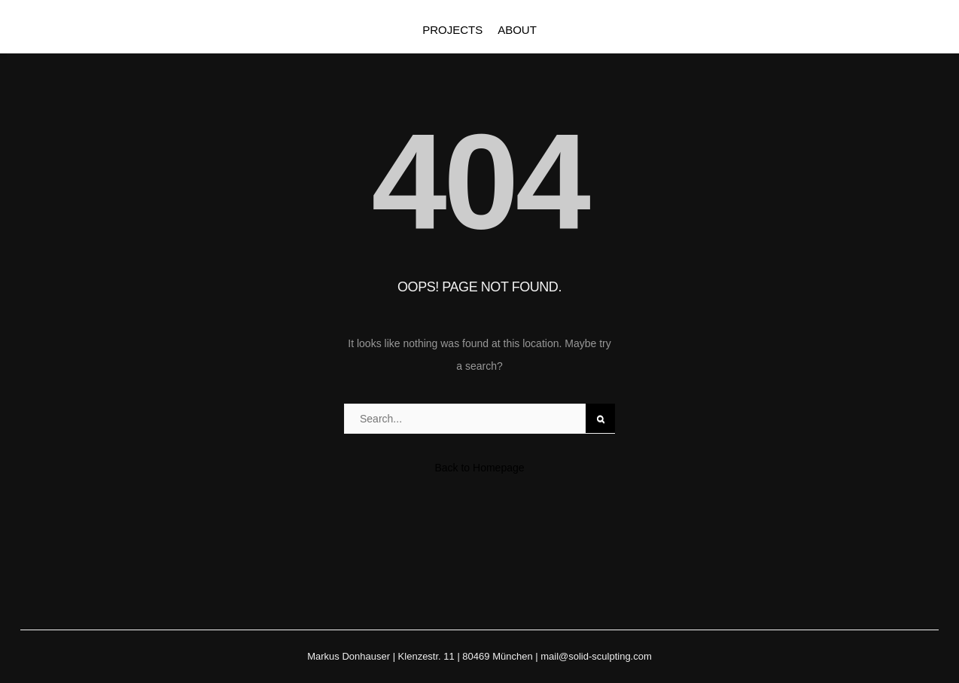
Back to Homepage (479, 468)
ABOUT (517, 29)
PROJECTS (452, 29)
